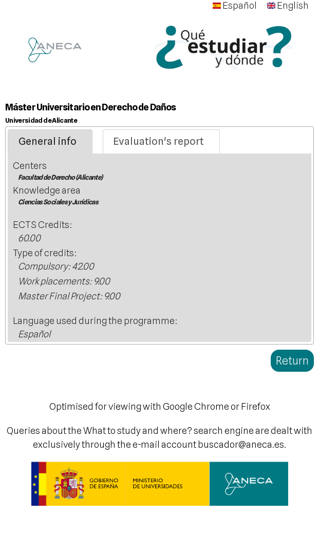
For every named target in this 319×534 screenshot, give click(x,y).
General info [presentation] (47, 141)
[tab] (50, 141)
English (288, 5)
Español (235, 5)
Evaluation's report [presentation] (158, 141)
